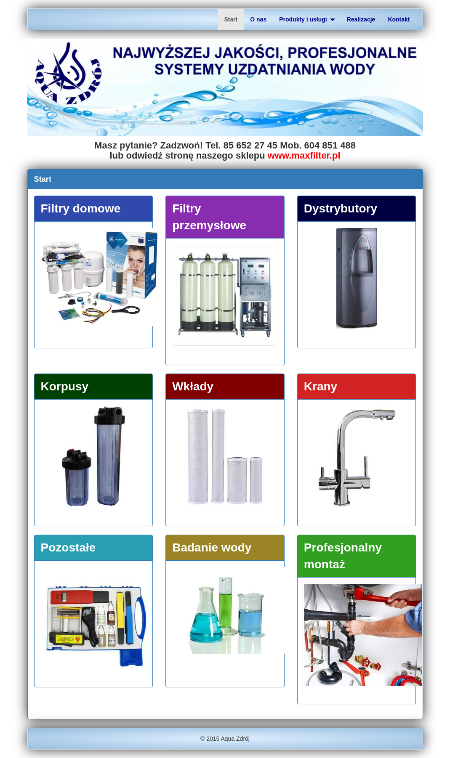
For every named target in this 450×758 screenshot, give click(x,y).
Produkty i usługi (307, 19)
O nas (258, 19)
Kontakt (399, 19)
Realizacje (361, 19)
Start (230, 19)
